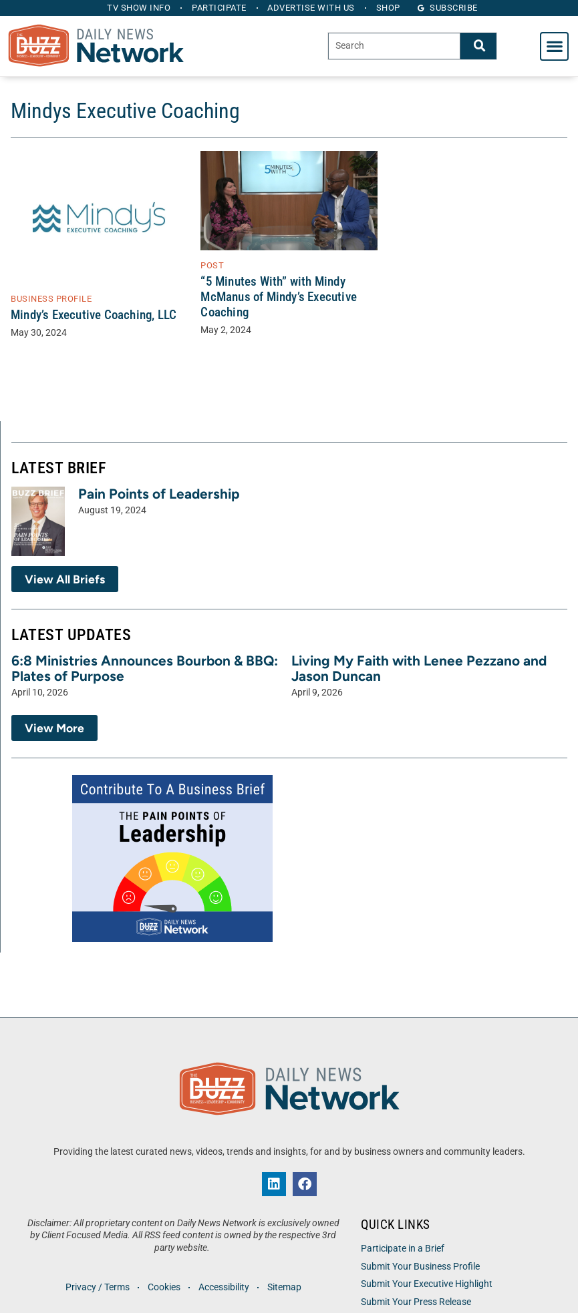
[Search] (478, 46)
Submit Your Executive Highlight (426, 1284)
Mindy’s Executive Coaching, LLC (93, 314)
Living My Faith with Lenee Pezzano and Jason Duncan (419, 668)
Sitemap (284, 1287)
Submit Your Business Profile (420, 1266)
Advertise (311, 8)
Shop (388, 8)
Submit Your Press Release (416, 1302)
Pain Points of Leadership (159, 493)
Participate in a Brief (402, 1248)
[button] (554, 46)
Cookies (164, 1287)
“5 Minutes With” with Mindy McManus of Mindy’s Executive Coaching (278, 297)
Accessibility (223, 1287)
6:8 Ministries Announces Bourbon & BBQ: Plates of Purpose (144, 668)
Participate (219, 8)
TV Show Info (138, 8)
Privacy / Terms (97, 1287)
